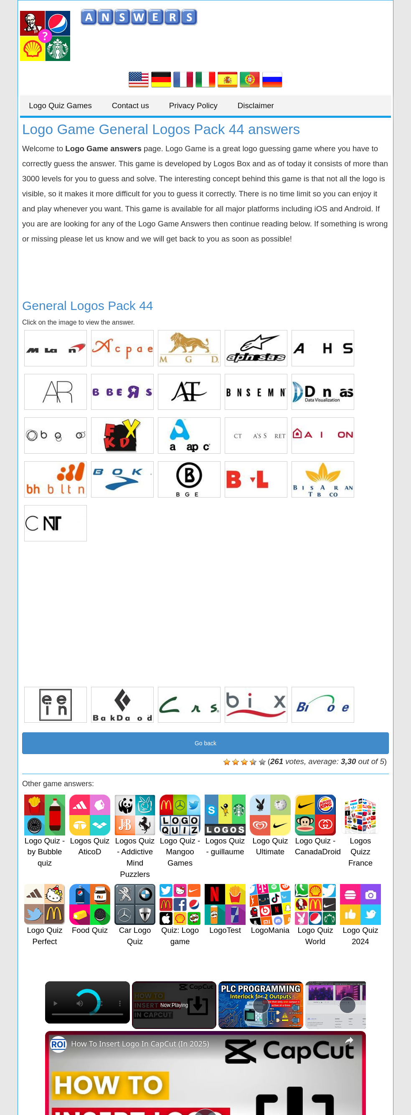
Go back (205, 743)
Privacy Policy (211, 105)
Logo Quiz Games (64, 105)
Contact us (141, 105)
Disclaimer (281, 105)
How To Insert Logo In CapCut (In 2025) (140, 1044)
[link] (58, 1044)
